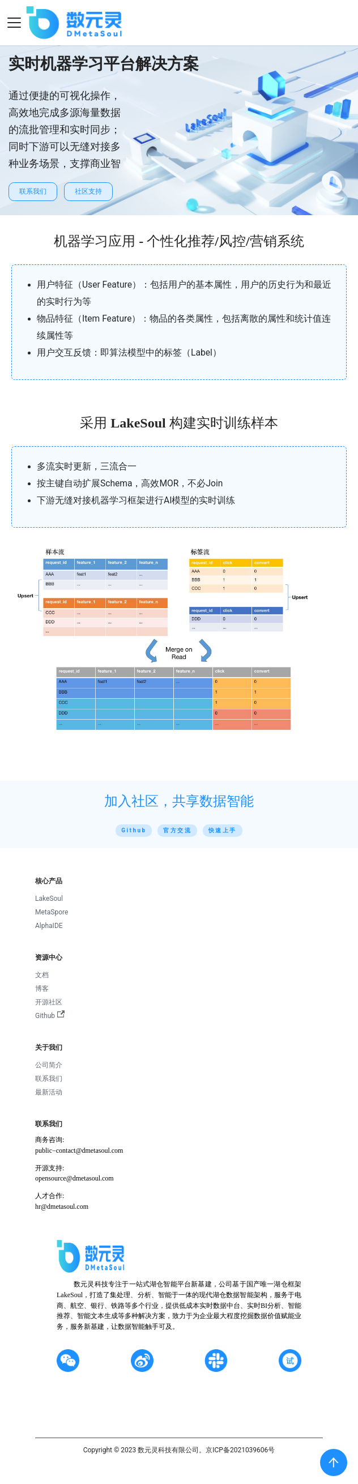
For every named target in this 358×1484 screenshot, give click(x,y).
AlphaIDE (49, 926)
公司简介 (48, 1065)
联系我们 (32, 191)
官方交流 (177, 830)
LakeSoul (49, 899)
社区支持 (88, 191)
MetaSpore (51, 912)
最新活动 (48, 1092)
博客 (42, 989)
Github (133, 830)
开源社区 (48, 1002)
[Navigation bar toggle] (14, 22)
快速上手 (222, 830)
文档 (42, 975)
